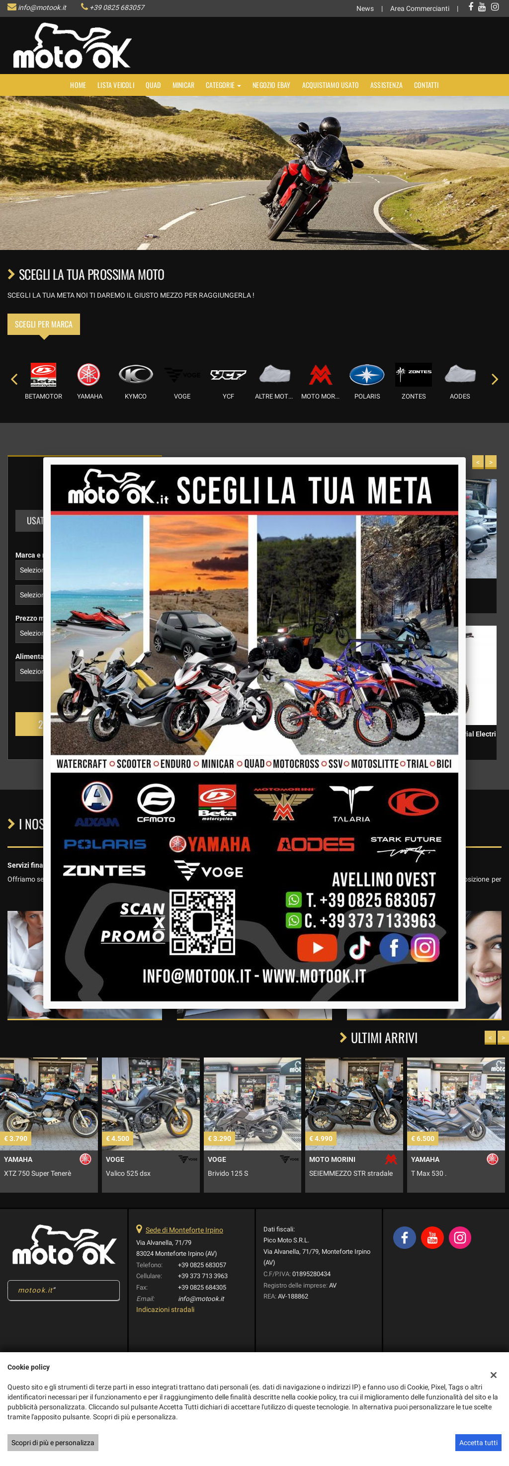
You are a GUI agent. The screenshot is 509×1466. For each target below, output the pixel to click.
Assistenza (386, 85)
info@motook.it (42, 7)
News (365, 8)
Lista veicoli (115, 85)
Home (78, 85)
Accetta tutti (478, 1443)
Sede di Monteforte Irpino (184, 1230)
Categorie (223, 85)
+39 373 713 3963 (203, 1276)
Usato (38, 520)
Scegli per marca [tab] (44, 324)
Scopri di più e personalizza (52, 1443)
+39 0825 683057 (116, 7)
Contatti (426, 85)
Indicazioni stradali (165, 1309)
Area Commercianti (419, 8)
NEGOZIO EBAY (271, 85)
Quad (153, 85)
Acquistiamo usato (330, 85)
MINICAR (183, 85)
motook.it (35, 1290)
